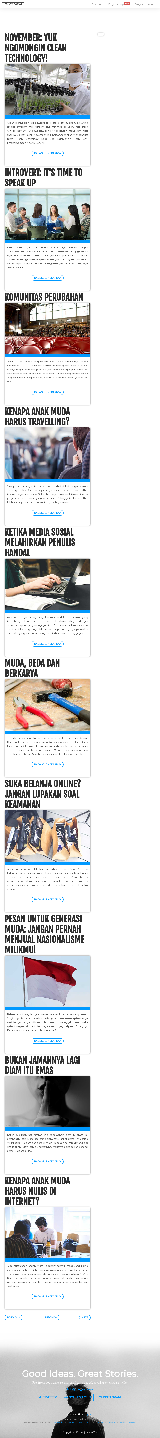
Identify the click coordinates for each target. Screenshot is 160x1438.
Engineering (119, 7)
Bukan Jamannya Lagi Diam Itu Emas (42, 1065)
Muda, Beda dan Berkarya (32, 668)
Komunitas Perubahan (44, 297)
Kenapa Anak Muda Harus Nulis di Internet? (37, 1191)
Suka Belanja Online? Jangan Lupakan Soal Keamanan (43, 794)
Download (71, 1422)
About (152, 7)
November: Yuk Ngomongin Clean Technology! (36, 48)
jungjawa (89, 1414)
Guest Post (100, 1422)
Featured (97, 7)
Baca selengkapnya (47, 153)
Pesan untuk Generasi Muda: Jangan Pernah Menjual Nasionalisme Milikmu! (44, 934)
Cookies (132, 1422)
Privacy (122, 1422)
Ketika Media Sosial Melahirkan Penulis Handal (40, 542)
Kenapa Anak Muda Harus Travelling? (37, 417)
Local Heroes (58, 1422)
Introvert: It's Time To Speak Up (43, 178)
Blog (139, 7)
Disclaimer (111, 1422)
